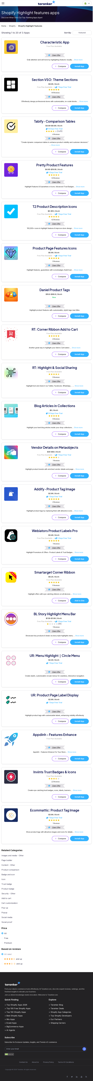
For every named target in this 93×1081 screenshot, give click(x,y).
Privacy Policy (48, 1062)
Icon (3, 879)
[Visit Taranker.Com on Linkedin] (76, 1077)
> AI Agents (10, 1030)
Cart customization (9, 903)
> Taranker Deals (56, 1008)
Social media (6, 917)
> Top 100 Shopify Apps (15, 1012)
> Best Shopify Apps (14, 1016)
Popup (4, 912)
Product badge (7, 889)
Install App (79, 66)
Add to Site (79, 600)
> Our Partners (55, 1019)
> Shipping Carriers (57, 1023)
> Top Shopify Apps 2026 (16, 1005)
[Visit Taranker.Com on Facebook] (67, 1077)
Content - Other (8, 865)
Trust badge (6, 884)
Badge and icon (8, 874)
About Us (35, 1062)
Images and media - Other (12, 855)
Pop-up (4, 908)
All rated (7, 954)
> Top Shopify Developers (60, 1016)
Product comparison (10, 870)
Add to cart (6, 898)
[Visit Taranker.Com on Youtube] (81, 1077)
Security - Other (8, 893)
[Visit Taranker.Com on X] (72, 1077)
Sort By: (67, 33)
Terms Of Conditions (66, 1062)
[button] (87, 3)
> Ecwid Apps (11, 1023)
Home (3, 26)
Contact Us (23, 1062)
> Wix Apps (10, 1019)
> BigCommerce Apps (14, 1026)
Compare (60, 66)
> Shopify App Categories (60, 1012)
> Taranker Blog (56, 1005)
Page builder (6, 860)
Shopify (12, 26)
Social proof (6, 922)
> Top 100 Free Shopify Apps (17, 1008)
